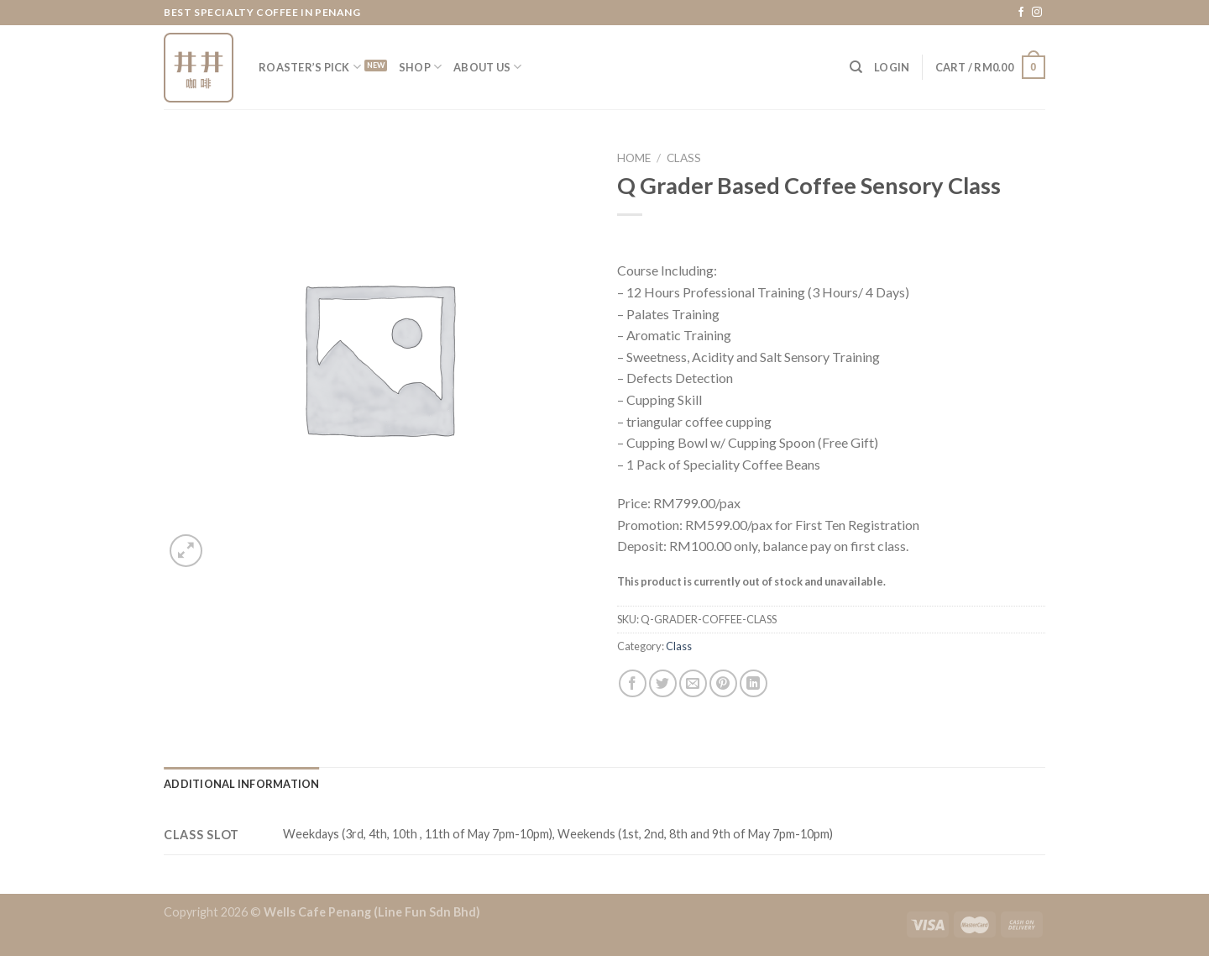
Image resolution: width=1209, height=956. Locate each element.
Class (684, 158)
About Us (487, 67)
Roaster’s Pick (310, 67)
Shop (420, 67)
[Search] (856, 67)
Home (634, 158)
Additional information (242, 784)
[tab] (242, 784)
